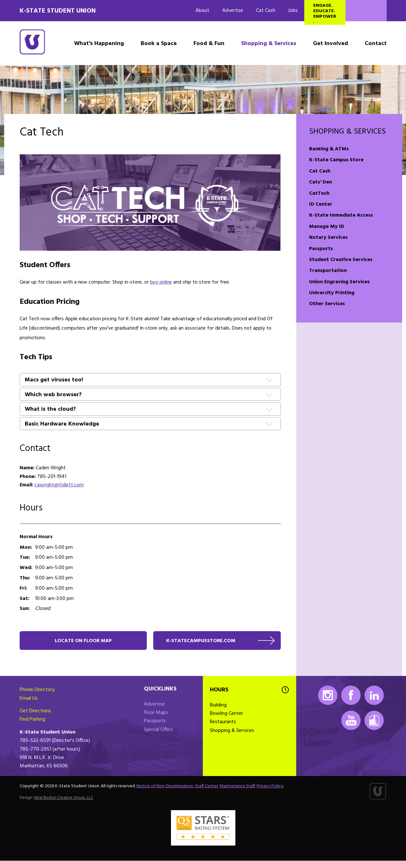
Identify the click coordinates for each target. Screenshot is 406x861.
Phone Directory (37, 690)
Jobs (293, 10)
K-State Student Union (58, 11)
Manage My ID (326, 226)
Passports (321, 249)
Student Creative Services (341, 260)
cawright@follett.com (59, 485)
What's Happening (99, 43)
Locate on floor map (83, 641)
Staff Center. (207, 786)
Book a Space (159, 43)
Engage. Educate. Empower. (324, 13)
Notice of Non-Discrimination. (165, 786)
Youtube (351, 720)
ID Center (320, 204)
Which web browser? (53, 395)
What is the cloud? (50, 409)
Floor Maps (156, 713)
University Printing (331, 293)
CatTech (319, 193)
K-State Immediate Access (341, 215)
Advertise (232, 10)
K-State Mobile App (374, 720)
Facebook (351, 695)
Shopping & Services (268, 43)
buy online (161, 282)
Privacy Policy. (270, 786)
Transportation (328, 271)
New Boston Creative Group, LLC (63, 798)
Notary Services (328, 237)
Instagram (327, 695)
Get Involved (330, 43)
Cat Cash (265, 10)
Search (366, 10)
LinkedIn (374, 695)
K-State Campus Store (336, 160)
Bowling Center (226, 714)
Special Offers (158, 730)
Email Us (29, 699)
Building (218, 705)
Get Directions (35, 711)
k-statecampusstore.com (201, 641)
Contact (376, 43)
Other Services (327, 304)
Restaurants (223, 722)
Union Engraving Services (339, 282)
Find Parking (32, 720)
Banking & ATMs (329, 149)
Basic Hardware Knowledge (62, 424)
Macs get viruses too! (54, 380)
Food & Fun (209, 43)
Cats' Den (320, 182)
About (202, 10)
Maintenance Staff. (238, 786)
